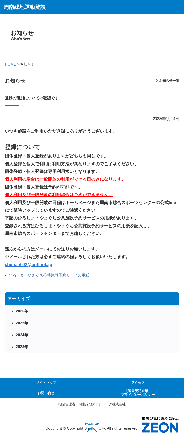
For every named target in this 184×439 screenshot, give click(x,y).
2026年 (22, 311)
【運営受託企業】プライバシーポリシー (138, 392)
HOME (10, 64)
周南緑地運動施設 (25, 7)
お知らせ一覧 (169, 81)
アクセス (138, 382)
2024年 (22, 335)
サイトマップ (46, 382)
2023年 (22, 347)
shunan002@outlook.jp (28, 264)
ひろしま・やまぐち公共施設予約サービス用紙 (49, 275)
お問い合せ (46, 393)
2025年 (22, 323)
